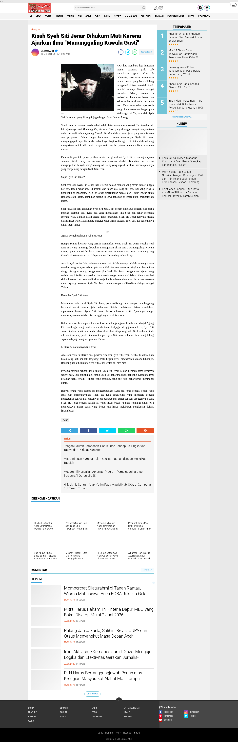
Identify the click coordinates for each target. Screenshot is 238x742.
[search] (110, 8)
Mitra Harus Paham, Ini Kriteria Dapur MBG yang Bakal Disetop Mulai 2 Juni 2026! (109, 612)
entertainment (175, 16)
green (191, 16)
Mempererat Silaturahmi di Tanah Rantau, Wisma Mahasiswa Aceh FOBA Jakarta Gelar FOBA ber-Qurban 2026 (106, 594)
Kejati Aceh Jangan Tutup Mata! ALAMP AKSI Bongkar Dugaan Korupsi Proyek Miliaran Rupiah (180, 192)
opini (88, 16)
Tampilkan (147, 570)
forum (63, 712)
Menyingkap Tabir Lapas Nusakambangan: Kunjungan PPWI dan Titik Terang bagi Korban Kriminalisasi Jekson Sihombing (182, 177)
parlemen (146, 16)
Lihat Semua (92, 694)
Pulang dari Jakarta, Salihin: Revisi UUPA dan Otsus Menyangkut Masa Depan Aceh (105, 633)
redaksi (128, 716)
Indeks (137, 732)
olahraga (97, 716)
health (127, 712)
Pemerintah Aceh (207, 16)
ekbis (97, 16)
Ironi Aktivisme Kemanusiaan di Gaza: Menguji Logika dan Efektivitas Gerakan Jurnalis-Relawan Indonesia (107, 657)
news (38, 16)
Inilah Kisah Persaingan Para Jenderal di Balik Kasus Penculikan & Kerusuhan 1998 (186, 104)
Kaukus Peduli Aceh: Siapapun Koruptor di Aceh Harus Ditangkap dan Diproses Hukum (181, 161)
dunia (107, 16)
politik (70, 16)
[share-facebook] (120, 52)
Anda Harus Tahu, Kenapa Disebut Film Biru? (184, 85)
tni (80, 16)
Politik (118, 732)
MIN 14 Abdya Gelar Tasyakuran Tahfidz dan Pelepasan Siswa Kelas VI (183, 54)
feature (32, 712)
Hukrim (109, 732)
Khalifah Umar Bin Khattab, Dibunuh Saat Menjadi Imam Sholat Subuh (185, 37)
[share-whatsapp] (134, 52)
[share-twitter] (127, 52)
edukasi (159, 16)
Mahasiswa (131, 16)
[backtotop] (119, 700)
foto (94, 712)
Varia (100, 732)
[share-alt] (69, 430)
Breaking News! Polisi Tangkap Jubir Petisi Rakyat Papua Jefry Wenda (185, 71)
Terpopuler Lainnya (181, 117)
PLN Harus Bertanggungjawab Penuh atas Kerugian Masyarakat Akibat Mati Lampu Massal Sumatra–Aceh (103, 678)
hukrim (59, 16)
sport (117, 16)
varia (48, 16)
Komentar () (146, 52)
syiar (37, 29)
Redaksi (127, 732)
